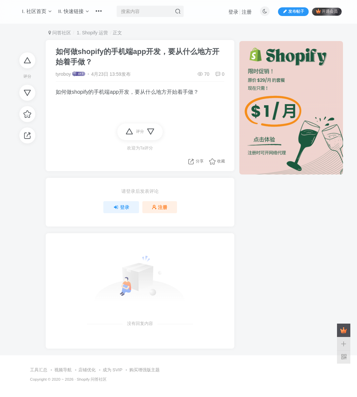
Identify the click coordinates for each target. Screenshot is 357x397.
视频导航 (63, 369)
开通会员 (327, 11)
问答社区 (59, 32)
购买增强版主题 (144, 369)
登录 (233, 12)
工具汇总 (38, 369)
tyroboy (63, 74)
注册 (247, 12)
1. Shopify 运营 (91, 32)
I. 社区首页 (37, 11)
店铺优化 (87, 369)
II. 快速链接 (73, 11)
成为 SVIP (112, 369)
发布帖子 (293, 11)
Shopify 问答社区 (92, 379)
